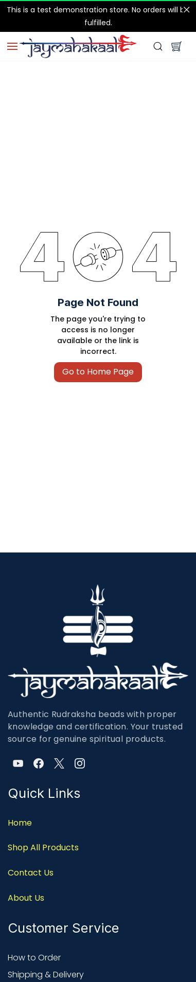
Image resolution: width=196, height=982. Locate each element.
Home (20, 823)
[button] (176, 46)
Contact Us (31, 873)
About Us (26, 898)
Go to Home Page (98, 372)
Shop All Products (43, 847)
